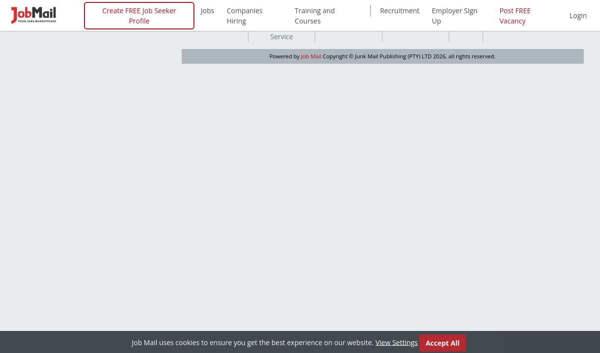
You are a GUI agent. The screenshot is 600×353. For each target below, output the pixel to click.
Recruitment (399, 10)
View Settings (397, 343)
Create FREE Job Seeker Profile (139, 15)
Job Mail (311, 56)
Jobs (207, 10)
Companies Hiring (245, 15)
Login (578, 15)
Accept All (443, 344)
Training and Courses (315, 15)
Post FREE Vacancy (515, 15)
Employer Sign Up (455, 15)
